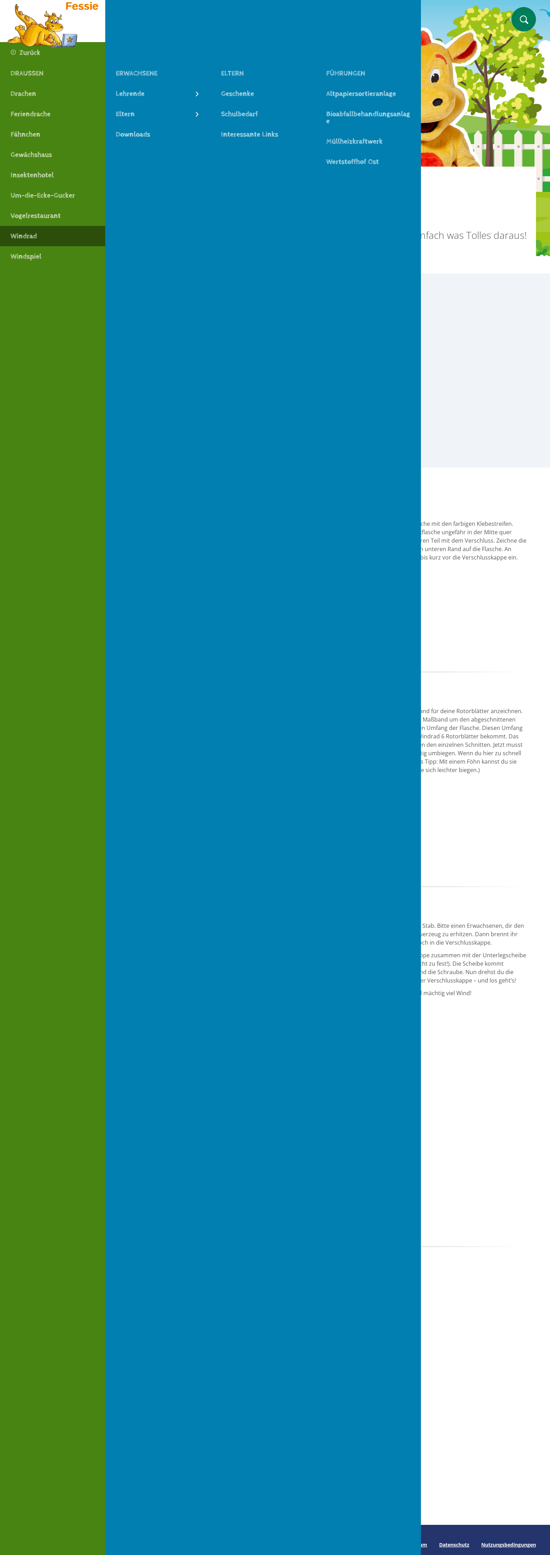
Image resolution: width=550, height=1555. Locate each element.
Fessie (138, 178)
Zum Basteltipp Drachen (189, 1471)
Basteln (204, 178)
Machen (170, 178)
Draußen (239, 178)
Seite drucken (136, 1544)
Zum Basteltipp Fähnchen (327, 1471)
